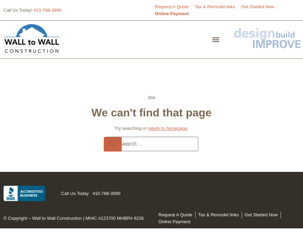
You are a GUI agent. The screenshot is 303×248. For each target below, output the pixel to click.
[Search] (113, 144)
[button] (216, 39)
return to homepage (167, 128)
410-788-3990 (47, 10)
